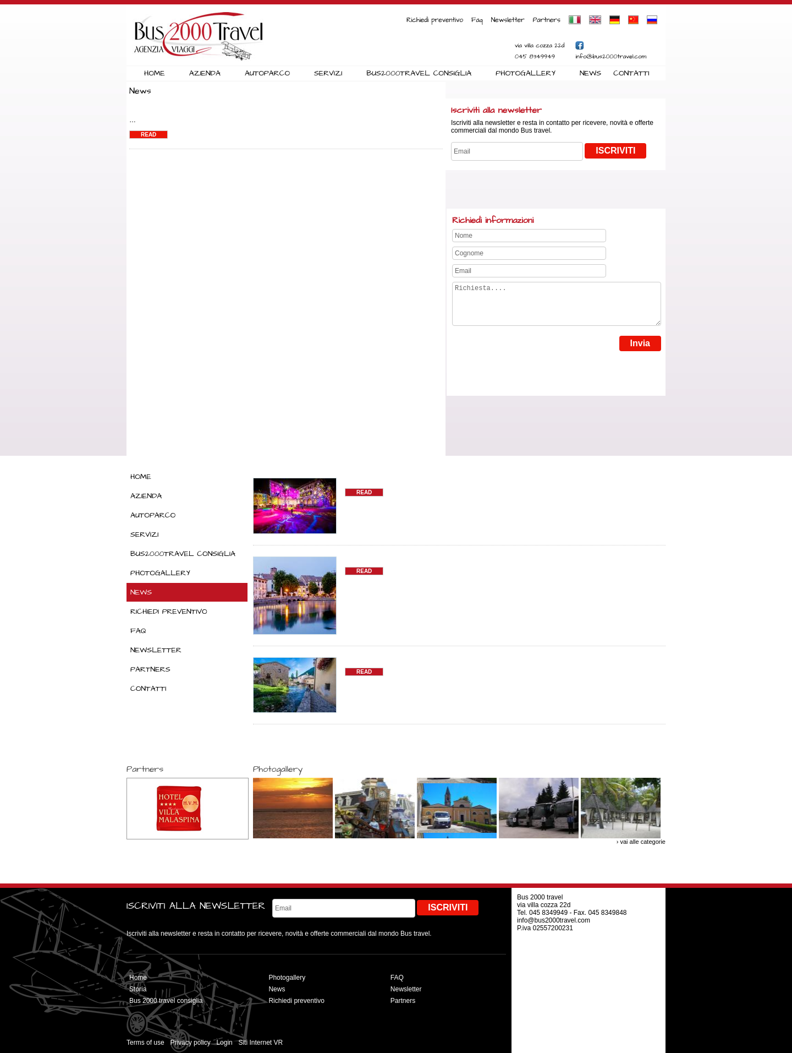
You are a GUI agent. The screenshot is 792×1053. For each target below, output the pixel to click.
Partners (546, 20)
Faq (477, 20)
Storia (137, 989)
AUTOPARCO (267, 73)
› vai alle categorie (641, 841)
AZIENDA (205, 73)
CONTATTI (631, 73)
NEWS (590, 73)
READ (364, 492)
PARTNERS (150, 669)
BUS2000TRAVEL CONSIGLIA (418, 73)
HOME (154, 73)
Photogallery (286, 977)
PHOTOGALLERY (526, 73)
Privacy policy (190, 1042)
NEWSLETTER (156, 650)
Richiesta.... (556, 308)
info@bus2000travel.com (610, 56)
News (276, 989)
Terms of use (145, 1042)
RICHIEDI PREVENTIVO (168, 611)
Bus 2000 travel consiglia (165, 1001)
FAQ (138, 630)
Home (138, 977)
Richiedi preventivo (434, 20)
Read (148, 135)
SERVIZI (328, 73)
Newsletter (508, 20)
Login (224, 1042)
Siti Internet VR (260, 1042)
